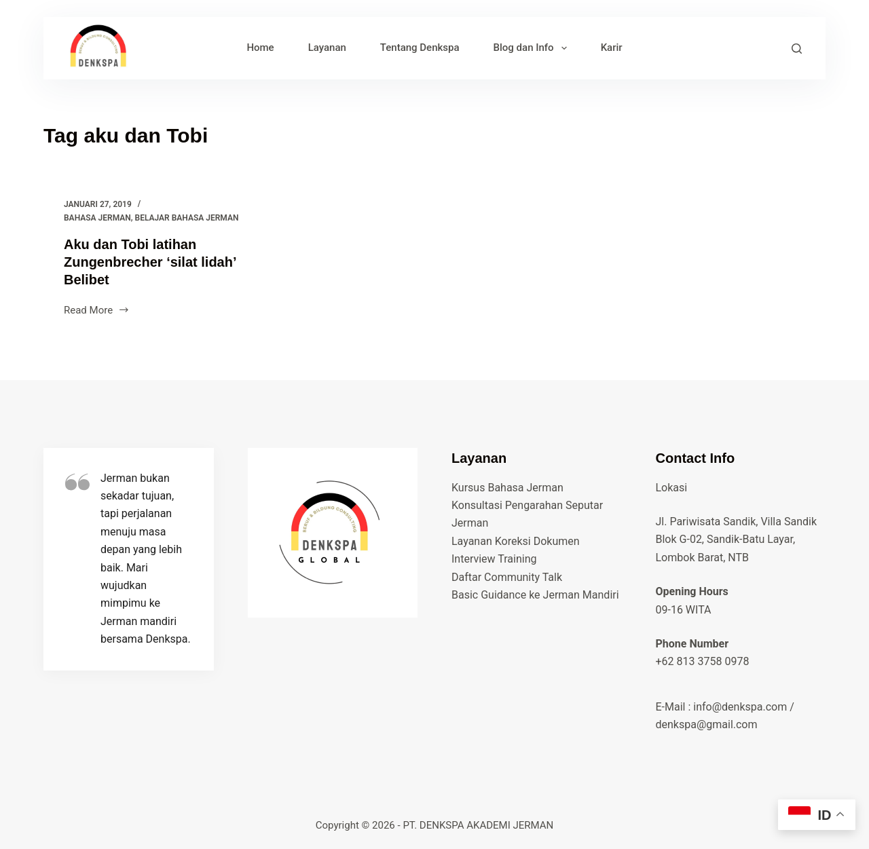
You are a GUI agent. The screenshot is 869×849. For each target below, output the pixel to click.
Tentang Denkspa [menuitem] (420, 47)
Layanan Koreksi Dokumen (515, 541)
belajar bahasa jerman (187, 218)
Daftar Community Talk (506, 577)
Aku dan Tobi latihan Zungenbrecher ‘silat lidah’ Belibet (150, 262)
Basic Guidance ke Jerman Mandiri (535, 594)
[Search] (797, 48)
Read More (97, 311)
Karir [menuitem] (612, 47)
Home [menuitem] (260, 47)
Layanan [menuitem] (327, 47)
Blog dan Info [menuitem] (533, 48)
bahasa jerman (97, 218)
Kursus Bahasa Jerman (507, 487)
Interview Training (493, 558)
